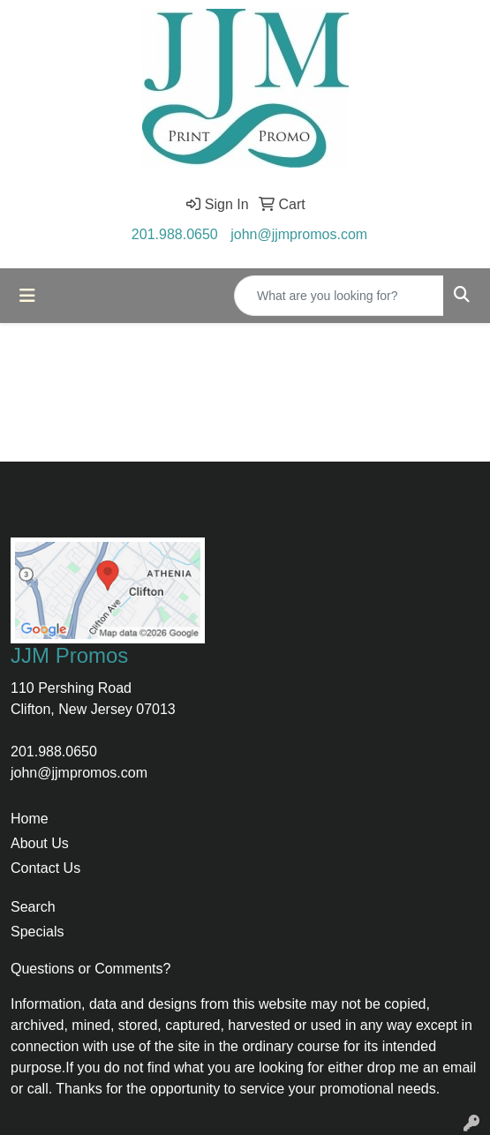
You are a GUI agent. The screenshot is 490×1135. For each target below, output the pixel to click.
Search (33, 906)
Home (30, 818)
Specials (37, 931)
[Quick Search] (339, 295)
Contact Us (45, 868)
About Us (40, 843)
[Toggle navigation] (27, 295)
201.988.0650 (175, 234)
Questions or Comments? (90, 968)
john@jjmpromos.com (298, 234)
